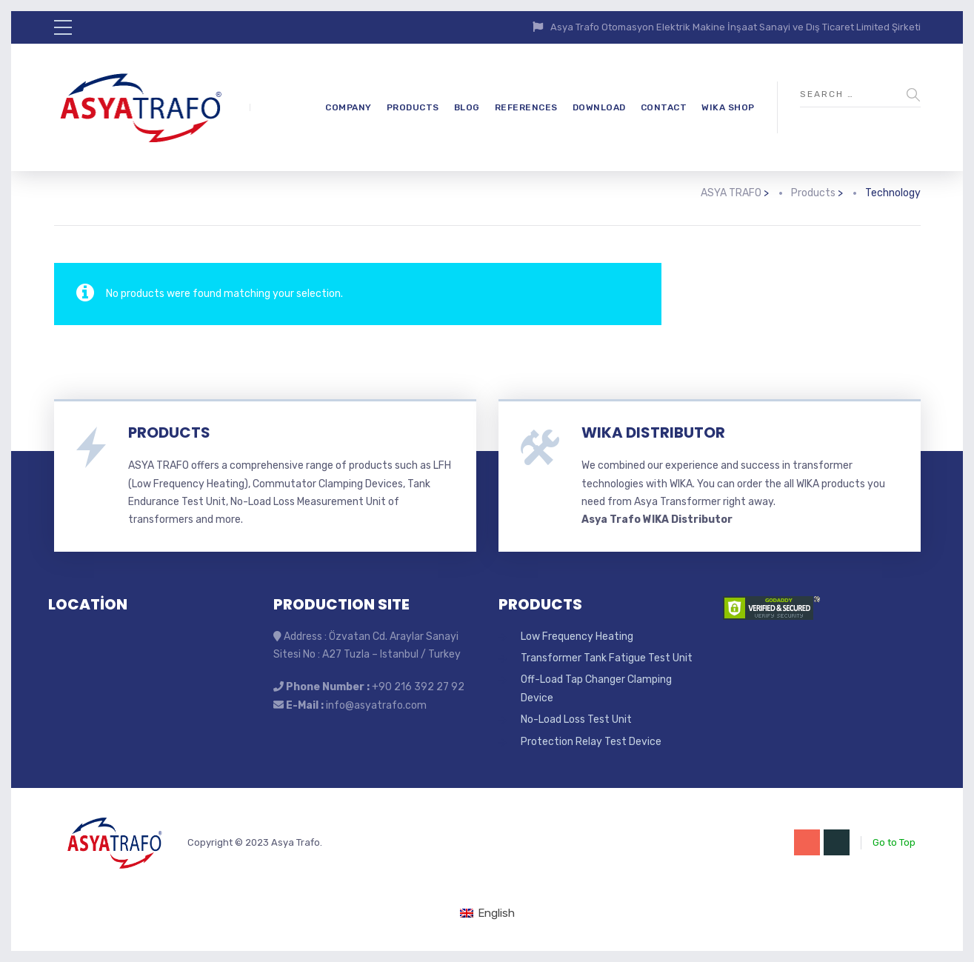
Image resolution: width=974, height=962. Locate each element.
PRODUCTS (413, 107)
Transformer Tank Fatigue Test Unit (607, 658)
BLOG (467, 107)
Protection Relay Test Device (591, 741)
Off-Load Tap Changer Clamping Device (596, 688)
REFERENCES (526, 107)
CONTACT (664, 107)
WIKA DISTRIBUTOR (653, 432)
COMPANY (348, 107)
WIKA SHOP (728, 107)
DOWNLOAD (599, 107)
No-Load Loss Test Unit (576, 719)
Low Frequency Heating (577, 636)
